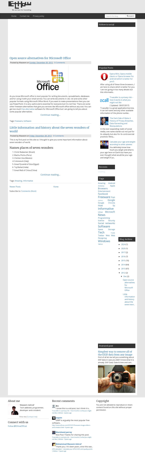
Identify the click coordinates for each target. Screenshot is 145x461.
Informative (28, 181)
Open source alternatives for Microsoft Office (40, 58)
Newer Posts (15, 186)
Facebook (103, 193)
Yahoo (100, 244)
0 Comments (59, 62)
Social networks (106, 223)
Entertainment (104, 191)
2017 (123, 252)
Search (130, 16)
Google (111, 200)
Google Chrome (106, 203)
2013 (123, 268)
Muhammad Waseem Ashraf (69, 444)
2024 (123, 244)
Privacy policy (38, 16)
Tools (113, 233)
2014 (123, 264)
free (23, 109)
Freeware (19, 121)
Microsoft (110, 211)
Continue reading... (50, 114)
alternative (30, 109)
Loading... (102, 171)
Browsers (103, 188)
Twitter (101, 235)
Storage (111, 229)
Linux (100, 212)
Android (111, 183)
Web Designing (106, 236)
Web (108, 235)
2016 (123, 256)
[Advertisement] (50, 37)
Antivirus (101, 186)
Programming (104, 218)
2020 (123, 248)
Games (100, 200)
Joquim (59, 417)
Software (27, 121)
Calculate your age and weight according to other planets (122, 143)
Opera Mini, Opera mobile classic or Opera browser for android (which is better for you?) (122, 78)
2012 (123, 273)
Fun (113, 197)
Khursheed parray (64, 432)
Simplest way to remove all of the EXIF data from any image (115, 353)
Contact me (24, 16)
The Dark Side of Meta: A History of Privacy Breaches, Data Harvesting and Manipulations (121, 122)
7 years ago (68, 439)
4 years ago (68, 413)
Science (101, 220)
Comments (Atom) (28, 191)
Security (111, 220)
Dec (125, 276)
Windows (104, 241)
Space (100, 229)
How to (106, 205)
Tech (101, 232)
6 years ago (69, 427)
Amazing (18, 181)
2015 (123, 260)
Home (13, 16)
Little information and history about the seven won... (129, 299)
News (101, 215)
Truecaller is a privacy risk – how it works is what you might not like (121, 100)
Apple (112, 186)
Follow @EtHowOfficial (17, 426)
